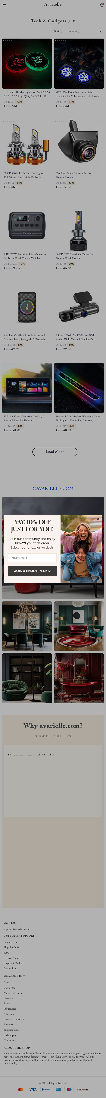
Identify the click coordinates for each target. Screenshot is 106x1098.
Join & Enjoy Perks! (32, 571)
